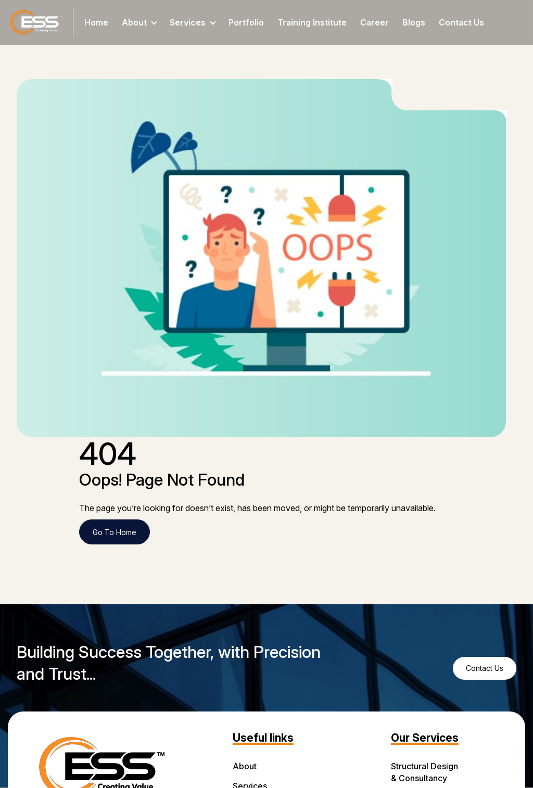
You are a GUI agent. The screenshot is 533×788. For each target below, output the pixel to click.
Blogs (413, 22)
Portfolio (246, 22)
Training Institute (312, 22)
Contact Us (461, 22)
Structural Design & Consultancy (424, 772)
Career (374, 22)
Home (96, 22)
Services (193, 22)
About (139, 22)
